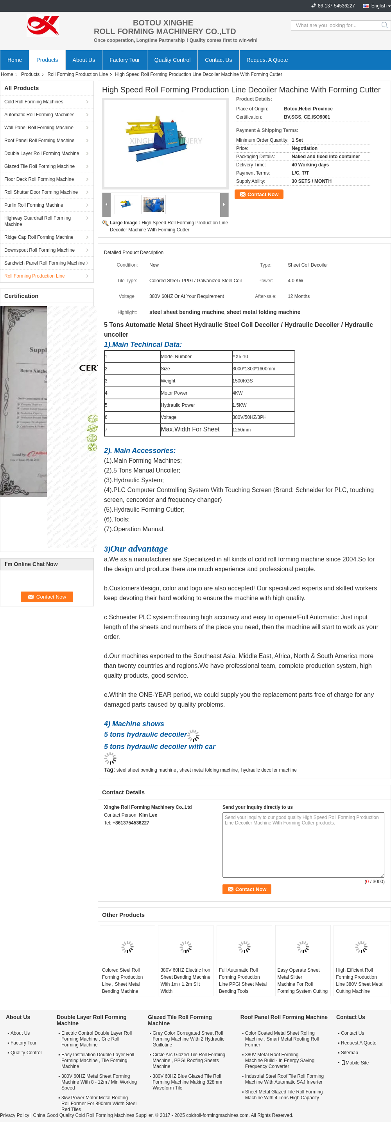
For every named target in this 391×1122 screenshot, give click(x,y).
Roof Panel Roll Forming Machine (39, 140)
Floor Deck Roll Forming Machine (39, 179)
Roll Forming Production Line (77, 74)
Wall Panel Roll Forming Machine (39, 127)
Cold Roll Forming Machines (33, 102)
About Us (84, 60)
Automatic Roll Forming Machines (39, 114)
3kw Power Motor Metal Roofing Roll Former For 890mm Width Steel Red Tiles (98, 1103)
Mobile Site (355, 1063)
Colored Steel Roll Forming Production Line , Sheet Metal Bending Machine (122, 980)
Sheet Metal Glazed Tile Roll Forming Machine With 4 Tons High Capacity (284, 1094)
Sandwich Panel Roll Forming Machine (44, 263)
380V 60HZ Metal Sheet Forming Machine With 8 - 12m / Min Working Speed (99, 1082)
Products (47, 60)
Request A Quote (267, 60)
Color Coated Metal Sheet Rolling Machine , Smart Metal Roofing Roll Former (282, 1039)
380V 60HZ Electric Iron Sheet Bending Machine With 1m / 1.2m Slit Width (185, 980)
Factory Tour (124, 60)
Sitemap (349, 1052)
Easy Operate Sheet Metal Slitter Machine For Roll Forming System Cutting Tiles (303, 984)
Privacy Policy (14, 1115)
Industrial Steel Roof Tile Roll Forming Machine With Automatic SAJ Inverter (284, 1079)
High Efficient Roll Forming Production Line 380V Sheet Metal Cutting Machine (359, 980)
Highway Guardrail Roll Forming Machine (37, 221)
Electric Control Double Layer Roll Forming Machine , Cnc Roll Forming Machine (96, 1039)
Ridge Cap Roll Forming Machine (39, 237)
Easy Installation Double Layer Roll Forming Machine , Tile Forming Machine (97, 1060)
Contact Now (263, 194)
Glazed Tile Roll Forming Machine (39, 166)
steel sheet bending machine (146, 770)
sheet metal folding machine (208, 770)
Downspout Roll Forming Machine (39, 250)
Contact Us (218, 60)
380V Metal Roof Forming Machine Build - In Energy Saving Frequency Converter (279, 1060)
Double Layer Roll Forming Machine (41, 153)
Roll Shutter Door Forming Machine (41, 192)
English (379, 6)
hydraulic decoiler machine (269, 770)
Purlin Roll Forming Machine (33, 205)
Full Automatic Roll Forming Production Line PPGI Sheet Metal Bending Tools (243, 980)
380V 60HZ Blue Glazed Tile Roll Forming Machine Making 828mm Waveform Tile (187, 1082)
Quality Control (172, 60)
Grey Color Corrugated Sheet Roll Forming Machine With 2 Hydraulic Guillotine (188, 1039)
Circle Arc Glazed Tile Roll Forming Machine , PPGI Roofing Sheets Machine (188, 1060)
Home (14, 60)
